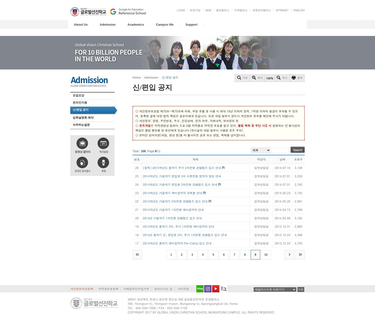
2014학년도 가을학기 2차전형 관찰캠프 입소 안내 (175, 201)
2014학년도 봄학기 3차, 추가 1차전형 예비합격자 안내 (178, 226)
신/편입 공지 (80, 109)
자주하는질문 (81, 125)
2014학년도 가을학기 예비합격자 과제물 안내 (172, 193)
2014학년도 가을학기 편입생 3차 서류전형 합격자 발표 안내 (182, 176)
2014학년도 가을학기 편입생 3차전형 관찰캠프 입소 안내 (180, 184)
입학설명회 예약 (83, 117)
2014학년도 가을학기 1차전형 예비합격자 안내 (173, 210)
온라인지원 (80, 102)
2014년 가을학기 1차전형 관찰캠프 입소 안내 (172, 218)
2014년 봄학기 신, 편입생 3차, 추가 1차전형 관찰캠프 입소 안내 (185, 235)
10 (265, 254)
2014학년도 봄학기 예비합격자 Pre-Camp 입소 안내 (177, 243)
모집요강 (78, 95)
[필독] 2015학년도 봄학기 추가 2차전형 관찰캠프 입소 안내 (182, 168)
